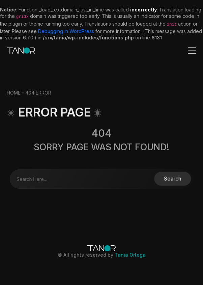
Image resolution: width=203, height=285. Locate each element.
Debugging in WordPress (66, 31)
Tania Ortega (130, 255)
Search (170, 179)
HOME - (16, 95)
